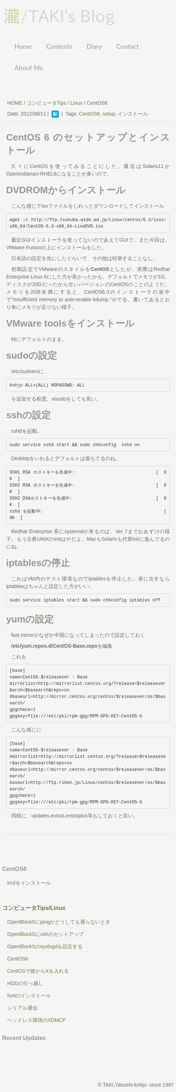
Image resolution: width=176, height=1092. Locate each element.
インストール (133, 114)
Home (23, 46)
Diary (94, 46)
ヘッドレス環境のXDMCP (36, 1020)
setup (108, 114)
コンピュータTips (46, 103)
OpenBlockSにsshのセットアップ (45, 934)
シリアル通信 (22, 1008)
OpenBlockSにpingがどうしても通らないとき (58, 922)
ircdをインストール (29, 883)
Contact (127, 46)
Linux (76, 103)
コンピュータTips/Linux (34, 908)
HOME (14, 103)
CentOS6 (89, 114)
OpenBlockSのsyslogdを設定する (45, 946)
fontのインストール (29, 995)
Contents (59, 46)
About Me (28, 68)
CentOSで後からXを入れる (38, 971)
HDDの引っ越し (25, 983)
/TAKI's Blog (59, 16)
